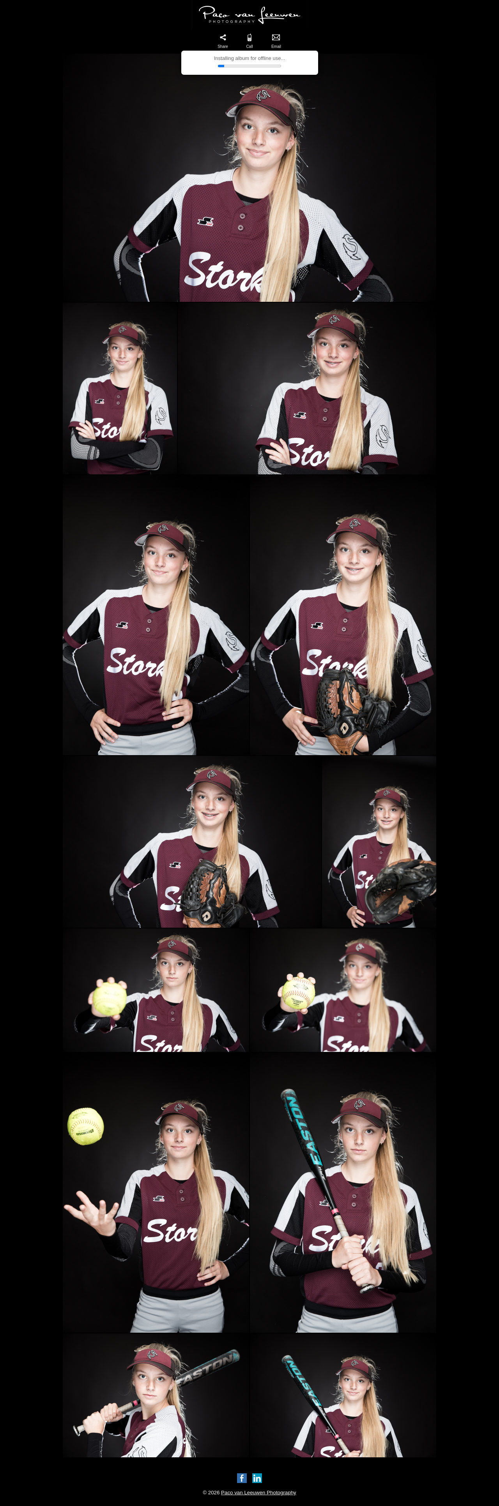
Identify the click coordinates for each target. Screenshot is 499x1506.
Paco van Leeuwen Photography (258, 1492)
